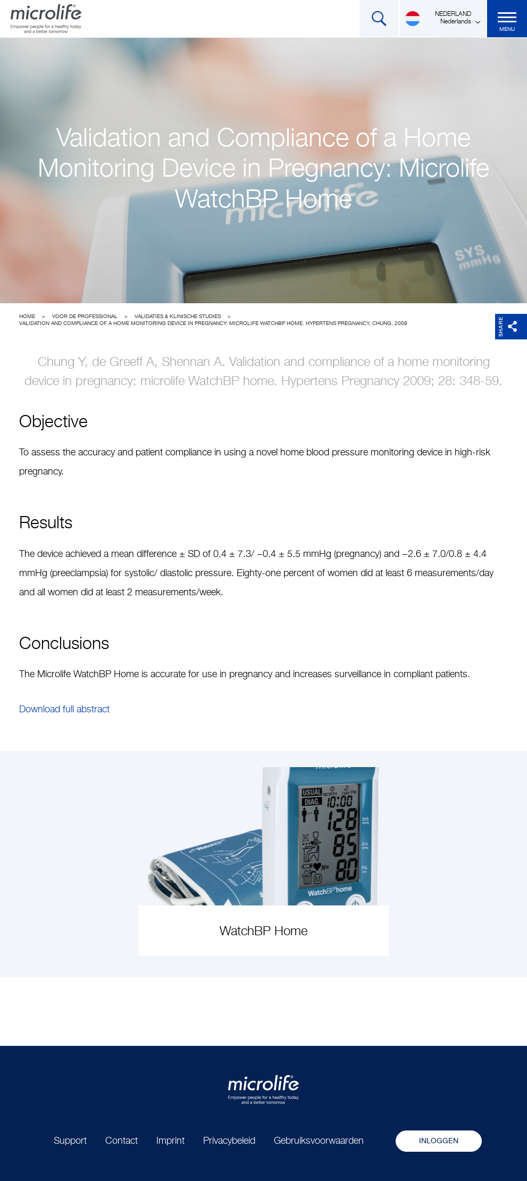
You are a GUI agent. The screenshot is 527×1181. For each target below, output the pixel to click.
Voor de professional (85, 316)
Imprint (170, 1141)
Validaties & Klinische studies (178, 316)
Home (27, 316)
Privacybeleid (229, 1141)
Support (70, 1141)
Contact (121, 1141)
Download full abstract (64, 709)
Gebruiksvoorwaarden (319, 1141)
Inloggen (438, 1141)
